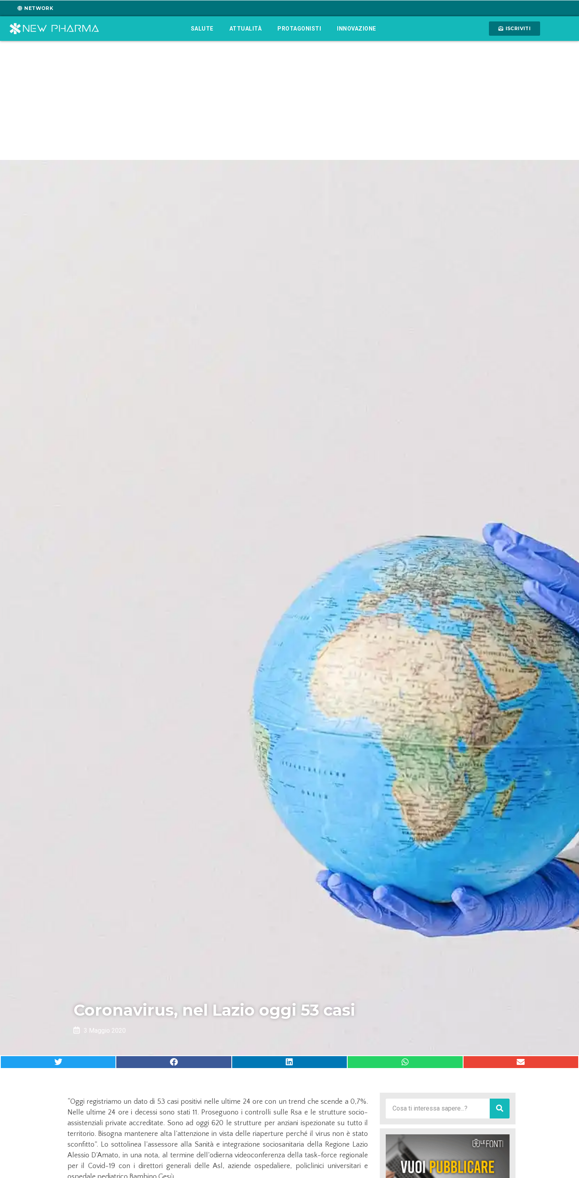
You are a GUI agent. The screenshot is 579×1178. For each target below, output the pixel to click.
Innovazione (356, 28)
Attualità (245, 28)
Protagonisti (299, 28)
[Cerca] (500, 1108)
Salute (202, 28)
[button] (58, 1062)
